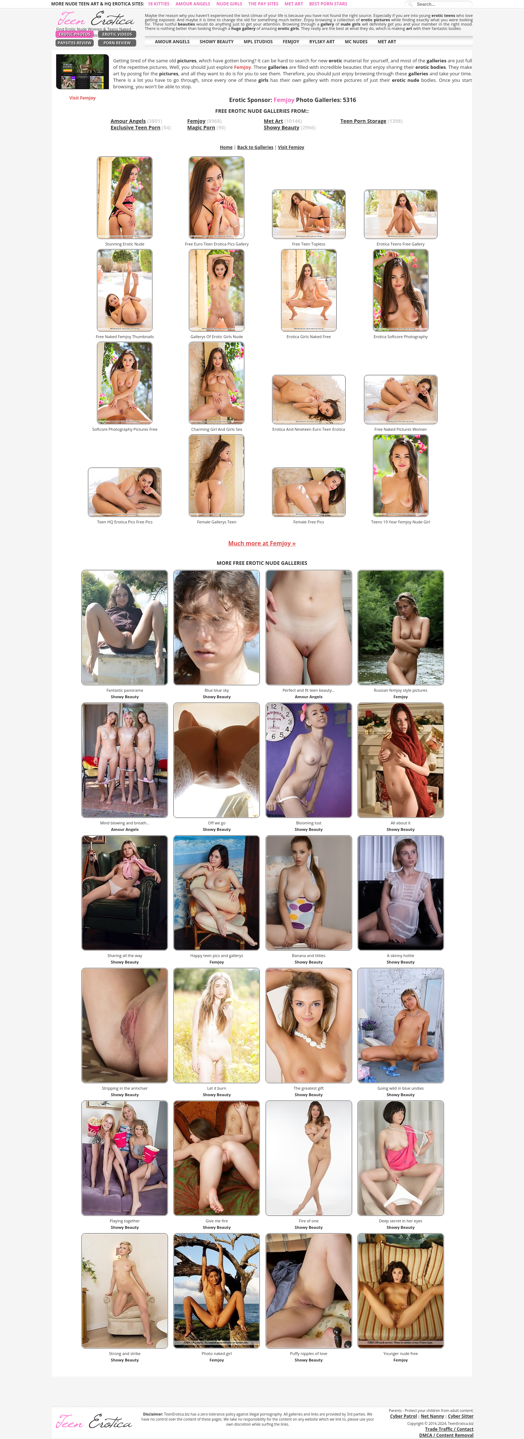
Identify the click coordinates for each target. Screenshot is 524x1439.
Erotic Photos (74, 34)
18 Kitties (158, 4)
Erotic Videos (117, 34)
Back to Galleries (255, 147)
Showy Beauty (281, 127)
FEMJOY (291, 42)
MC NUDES (356, 42)
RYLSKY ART (322, 42)
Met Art (294, 4)
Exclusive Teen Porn (135, 127)
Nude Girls (230, 4)
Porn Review (117, 42)
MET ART (387, 42)
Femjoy (196, 121)
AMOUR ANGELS (172, 42)
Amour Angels (193, 4)
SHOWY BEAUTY (217, 42)
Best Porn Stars (328, 4)
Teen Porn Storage (364, 121)
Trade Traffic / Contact (449, 1429)
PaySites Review (75, 42)
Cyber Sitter (461, 1416)
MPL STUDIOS (258, 42)
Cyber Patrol (403, 1416)
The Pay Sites (263, 4)
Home (226, 147)
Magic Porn (201, 127)
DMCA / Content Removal (446, 1435)
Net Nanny (432, 1416)
